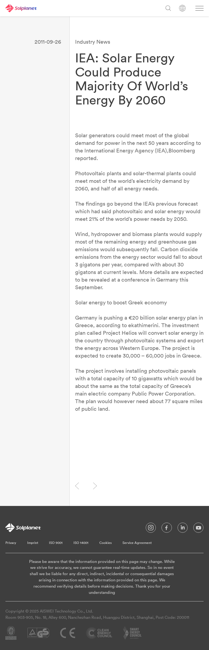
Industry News (92, 41)
